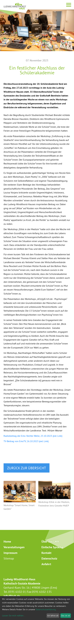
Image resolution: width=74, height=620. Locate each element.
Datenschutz (49, 558)
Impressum (10, 553)
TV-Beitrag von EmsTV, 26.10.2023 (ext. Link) (26, 441)
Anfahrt (46, 564)
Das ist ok (65, 615)
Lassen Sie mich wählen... (13, 615)
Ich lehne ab (52, 615)
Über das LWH (50, 541)
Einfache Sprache (52, 547)
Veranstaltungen (14, 547)
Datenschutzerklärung (46, 609)
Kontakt (46, 553)
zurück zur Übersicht (26, 468)
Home (7, 541)
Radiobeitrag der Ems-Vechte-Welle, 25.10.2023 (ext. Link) (33, 435)
